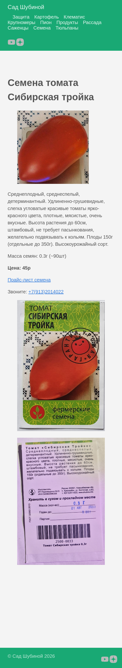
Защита (20, 17)
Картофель (46, 17)
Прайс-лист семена (29, 279)
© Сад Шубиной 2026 (31, 656)
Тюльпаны (67, 27)
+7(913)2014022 (46, 291)
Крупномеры (21, 22)
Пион (46, 22)
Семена (42, 27)
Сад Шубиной (26, 7)
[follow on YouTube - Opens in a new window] (11, 41)
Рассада (92, 22)
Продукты (67, 22)
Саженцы (18, 27)
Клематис (74, 17)
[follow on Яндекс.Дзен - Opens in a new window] (20, 41)
